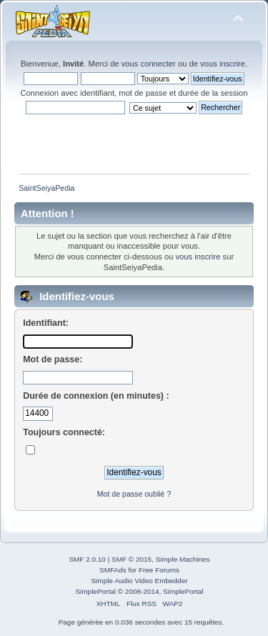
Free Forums (159, 570)
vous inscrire (222, 63)
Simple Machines (183, 559)
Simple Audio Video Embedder (139, 581)
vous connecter (148, 63)
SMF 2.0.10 (87, 559)
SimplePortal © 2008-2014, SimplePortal (139, 591)
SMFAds (112, 570)
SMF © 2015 (131, 559)
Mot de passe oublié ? (134, 494)
